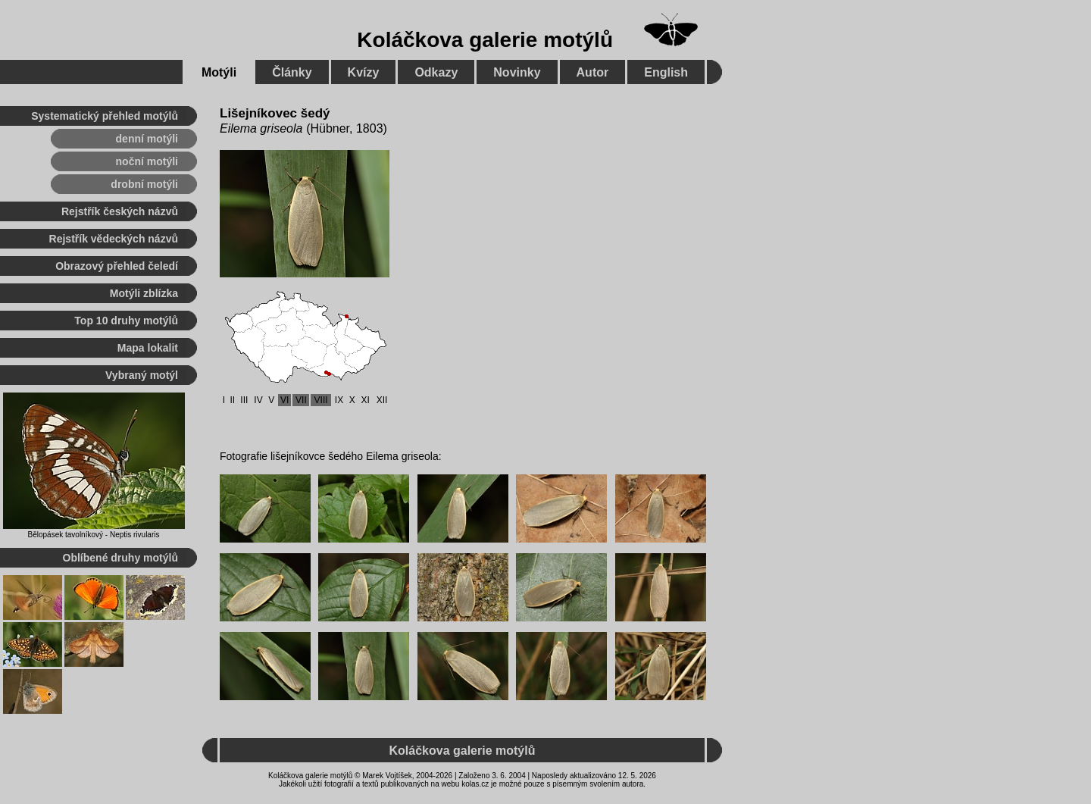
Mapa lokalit (147, 348)
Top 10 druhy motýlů (126, 320)
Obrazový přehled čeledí (116, 266)
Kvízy (364, 72)
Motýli (219, 72)
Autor (593, 72)
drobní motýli (144, 184)
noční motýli (147, 161)
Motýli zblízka (144, 293)
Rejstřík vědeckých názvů (113, 239)
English (666, 72)
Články (291, 72)
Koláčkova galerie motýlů (485, 40)
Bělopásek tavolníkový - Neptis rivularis (94, 534)
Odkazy (436, 72)
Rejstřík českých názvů (119, 211)
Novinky (516, 72)
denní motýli (147, 139)
